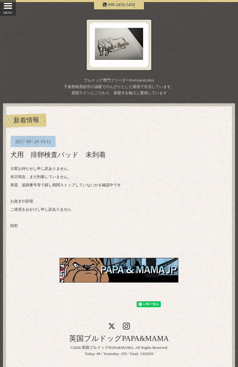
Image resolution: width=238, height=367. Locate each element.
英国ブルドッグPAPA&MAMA (119, 338)
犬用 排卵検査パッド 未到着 (58, 154)
